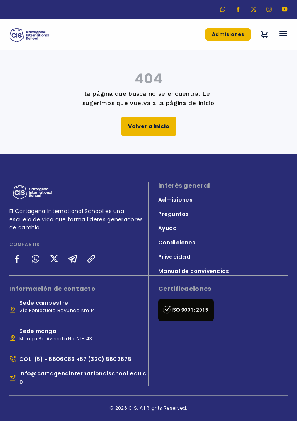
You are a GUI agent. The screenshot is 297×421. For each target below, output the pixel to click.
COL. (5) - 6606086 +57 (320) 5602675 (75, 359)
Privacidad (174, 257)
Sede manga (37, 331)
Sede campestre (43, 303)
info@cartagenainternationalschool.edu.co (83, 377)
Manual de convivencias (193, 271)
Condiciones (176, 242)
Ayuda (167, 228)
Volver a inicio (148, 126)
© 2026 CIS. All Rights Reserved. (148, 408)
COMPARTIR (24, 244)
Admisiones (228, 34)
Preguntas (173, 214)
